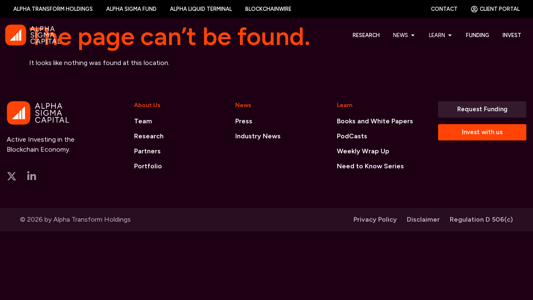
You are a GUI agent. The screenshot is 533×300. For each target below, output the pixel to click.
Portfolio (148, 166)
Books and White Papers (375, 121)
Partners (147, 151)
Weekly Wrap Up (363, 151)
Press (243, 121)
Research (149, 136)
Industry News (258, 136)
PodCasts (352, 136)
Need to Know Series (370, 166)
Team (143, 121)
